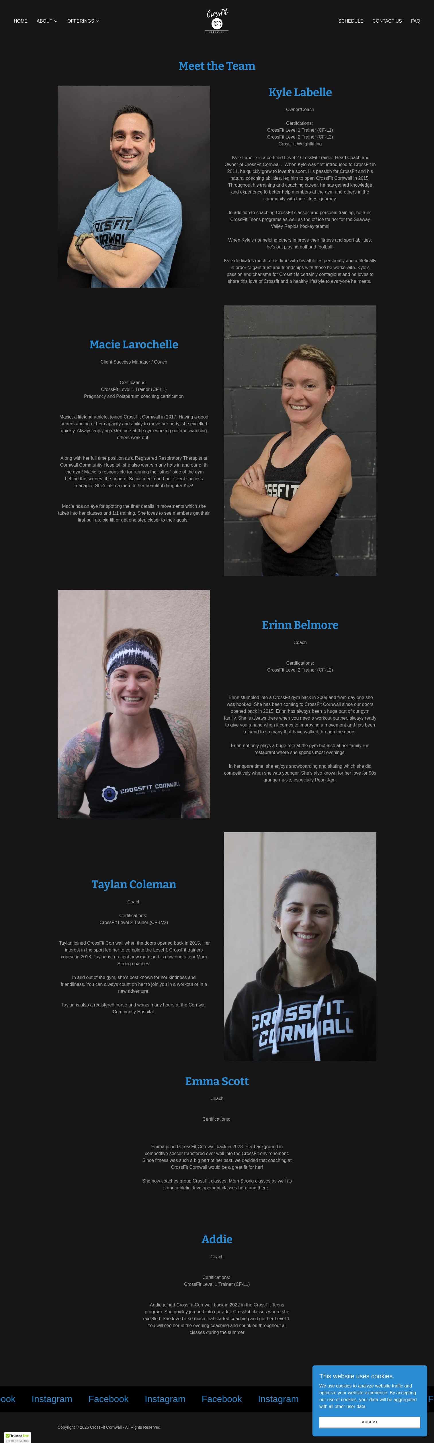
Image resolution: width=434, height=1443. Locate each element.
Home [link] (21, 21)
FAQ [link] (415, 21)
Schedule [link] (350, 21)
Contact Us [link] (387, 21)
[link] (217, 20)
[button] (47, 21)
